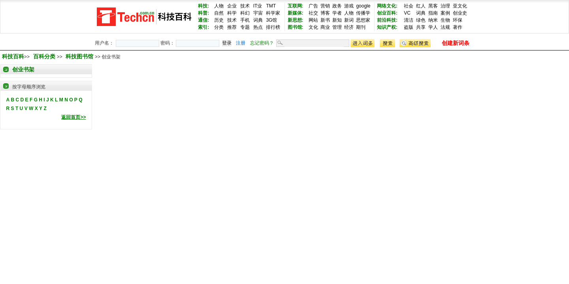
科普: (203, 13)
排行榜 (273, 27)
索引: (203, 27)
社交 (313, 13)
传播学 (363, 13)
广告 (313, 6)
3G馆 (271, 20)
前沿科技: (387, 20)
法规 (445, 27)
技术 (245, 6)
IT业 (257, 6)
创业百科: (387, 13)
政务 (337, 6)
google (363, 6)
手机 (245, 20)
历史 (219, 20)
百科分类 (44, 56)
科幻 (245, 13)
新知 (337, 20)
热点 (258, 27)
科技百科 (13, 56)
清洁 (408, 20)
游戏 (349, 6)
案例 (445, 13)
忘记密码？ (262, 43)
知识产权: (387, 27)
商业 (325, 27)
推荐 (232, 27)
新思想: (295, 20)
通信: (203, 20)
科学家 (273, 13)
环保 (457, 20)
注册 (240, 43)
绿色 (421, 20)
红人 (421, 6)
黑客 (433, 6)
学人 (433, 27)
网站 (313, 20)
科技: (203, 6)
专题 (245, 27)
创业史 (460, 13)
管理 (337, 27)
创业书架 (23, 69)
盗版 (408, 27)
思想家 (363, 20)
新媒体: (295, 13)
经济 (349, 27)
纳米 (433, 20)
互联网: (295, 6)
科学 (232, 13)
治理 (445, 6)
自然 (219, 13)
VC (407, 13)
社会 (408, 6)
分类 (219, 27)
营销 (325, 6)
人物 (219, 6)
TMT (271, 6)
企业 (232, 6)
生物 (445, 20)
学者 (337, 13)
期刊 (361, 27)
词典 (258, 20)
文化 (313, 27)
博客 (325, 13)
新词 (349, 20)
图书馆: (295, 27)
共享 (421, 27)
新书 (325, 20)
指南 (433, 13)
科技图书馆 (80, 56)
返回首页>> (73, 117)
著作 (457, 27)
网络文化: (387, 6)
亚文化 (460, 6)
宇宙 (258, 13)
